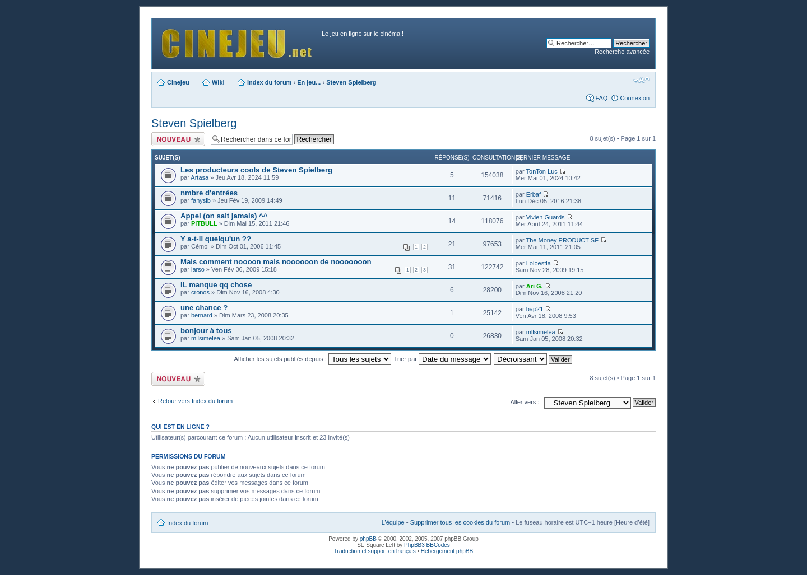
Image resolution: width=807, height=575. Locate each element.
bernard (201, 315)
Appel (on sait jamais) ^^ (223, 216)
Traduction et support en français (375, 551)
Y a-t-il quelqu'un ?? (215, 239)
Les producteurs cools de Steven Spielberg (256, 170)
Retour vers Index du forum (195, 401)
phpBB (368, 539)
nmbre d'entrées (209, 193)
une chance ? (204, 307)
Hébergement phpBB (447, 551)
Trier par (442, 359)
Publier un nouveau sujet (178, 139)
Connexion (635, 98)
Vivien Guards (545, 217)
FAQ (601, 98)
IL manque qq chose (216, 285)
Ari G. (534, 286)
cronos (200, 292)
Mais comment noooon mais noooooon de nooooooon (276, 262)
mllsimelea (205, 338)
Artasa (199, 177)
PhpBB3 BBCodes (427, 545)
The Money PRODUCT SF (562, 240)
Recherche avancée (622, 51)
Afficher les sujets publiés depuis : (312, 359)
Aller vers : (524, 402)
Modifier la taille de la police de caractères (641, 80)
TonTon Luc (542, 171)
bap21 (535, 309)
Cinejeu (178, 82)
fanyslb (201, 200)
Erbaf (533, 194)
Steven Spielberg (351, 82)
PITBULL (204, 223)
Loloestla (538, 263)
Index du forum (269, 82)
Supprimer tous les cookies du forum (460, 522)
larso (198, 269)
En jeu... (309, 82)
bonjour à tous (206, 330)
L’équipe (393, 522)
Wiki (218, 82)
